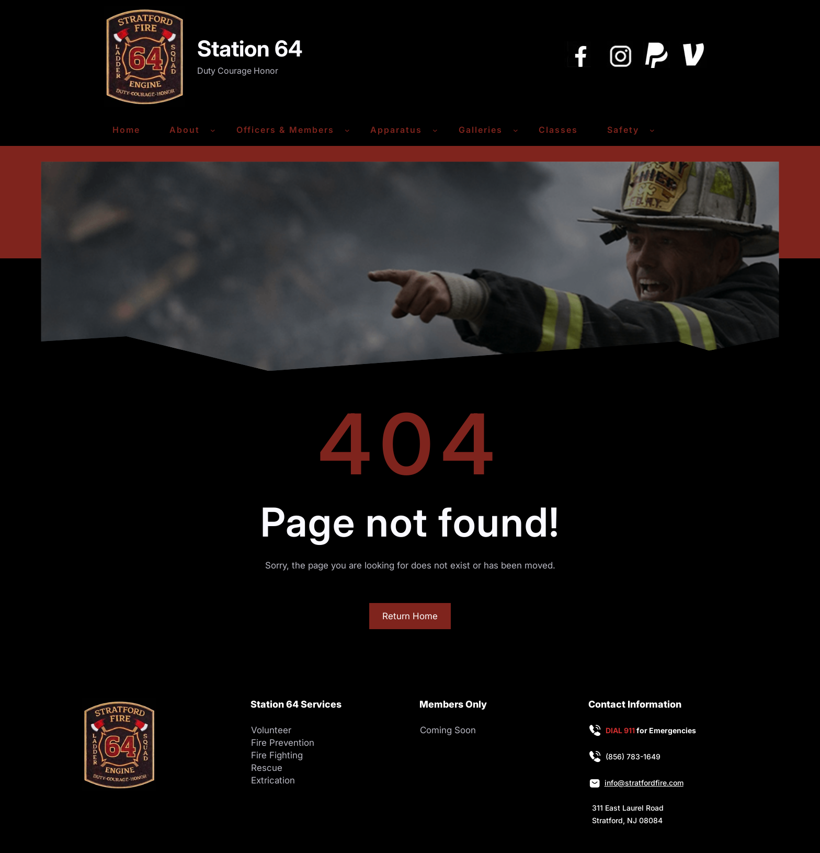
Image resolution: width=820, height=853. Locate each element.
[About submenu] (212, 130)
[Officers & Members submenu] (347, 130)
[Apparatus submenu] (435, 130)
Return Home (410, 616)
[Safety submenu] (652, 130)
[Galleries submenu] (515, 130)
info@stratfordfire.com (644, 782)
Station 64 (250, 48)
